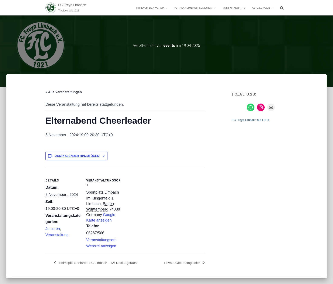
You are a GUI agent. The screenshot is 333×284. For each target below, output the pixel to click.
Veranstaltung (57, 235)
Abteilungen (262, 7)
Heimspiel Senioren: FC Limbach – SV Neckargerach (98, 262)
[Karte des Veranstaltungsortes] (149, 196)
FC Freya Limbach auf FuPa (250, 119)
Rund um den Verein (152, 7)
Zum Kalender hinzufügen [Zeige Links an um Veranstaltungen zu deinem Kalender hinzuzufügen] (77, 155)
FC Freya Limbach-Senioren (194, 7)
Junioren (52, 229)
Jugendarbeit (234, 8)
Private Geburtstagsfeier (182, 262)
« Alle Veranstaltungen (63, 92)
